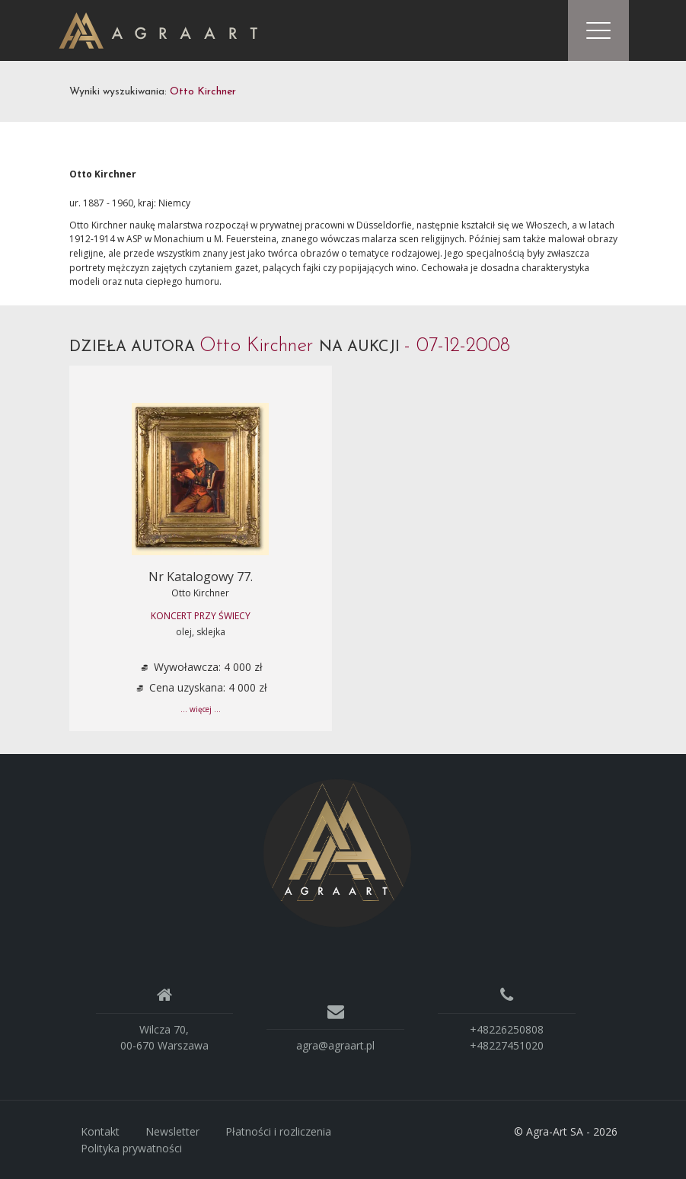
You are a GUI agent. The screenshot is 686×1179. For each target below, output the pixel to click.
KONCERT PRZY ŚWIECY (200, 615)
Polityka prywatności (131, 1148)
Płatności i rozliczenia (278, 1131)
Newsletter (172, 1131)
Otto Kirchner (200, 592)
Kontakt (100, 1131)
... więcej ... (200, 709)
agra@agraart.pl (335, 1045)
